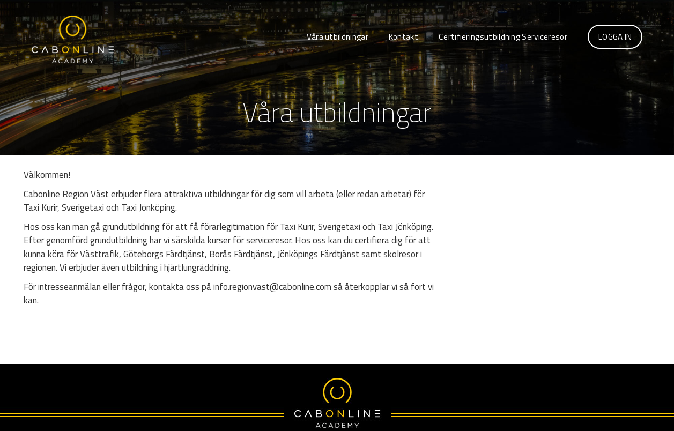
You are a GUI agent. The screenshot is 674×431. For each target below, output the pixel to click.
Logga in (615, 37)
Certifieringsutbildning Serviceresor (503, 37)
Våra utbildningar (337, 37)
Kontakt (403, 37)
